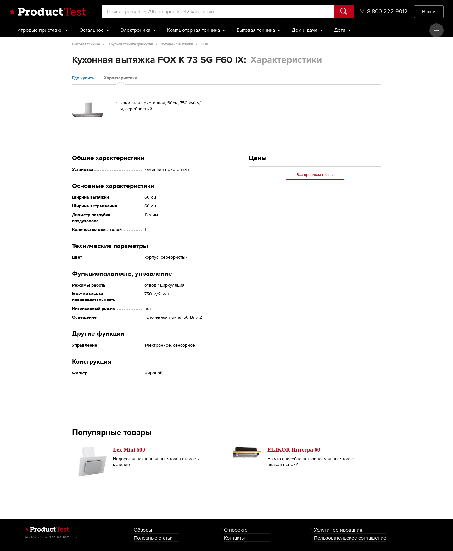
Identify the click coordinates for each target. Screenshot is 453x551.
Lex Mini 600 (129, 450)
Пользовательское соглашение (350, 538)
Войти (429, 11)
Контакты (234, 538)
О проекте (236, 530)
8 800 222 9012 (384, 11)
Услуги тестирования (338, 530)
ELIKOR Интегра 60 (293, 450)
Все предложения (315, 174)
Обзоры (143, 530)
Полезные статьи (153, 538)
